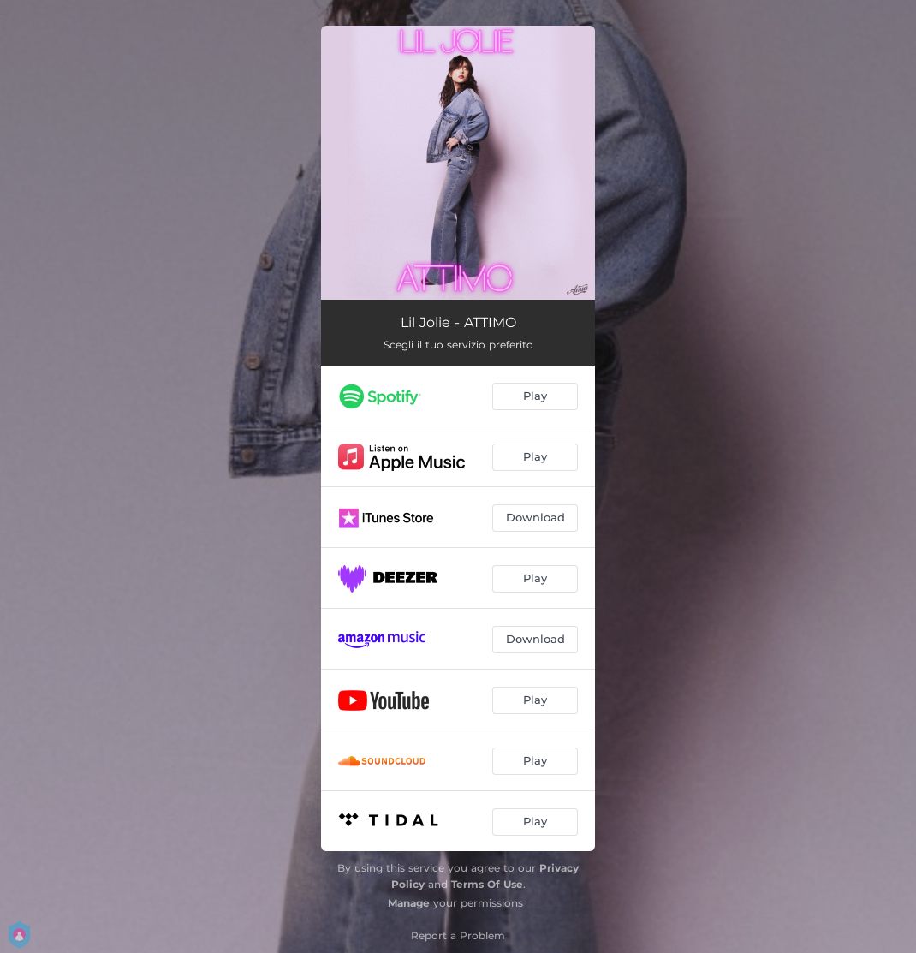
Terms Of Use (487, 884)
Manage (409, 902)
